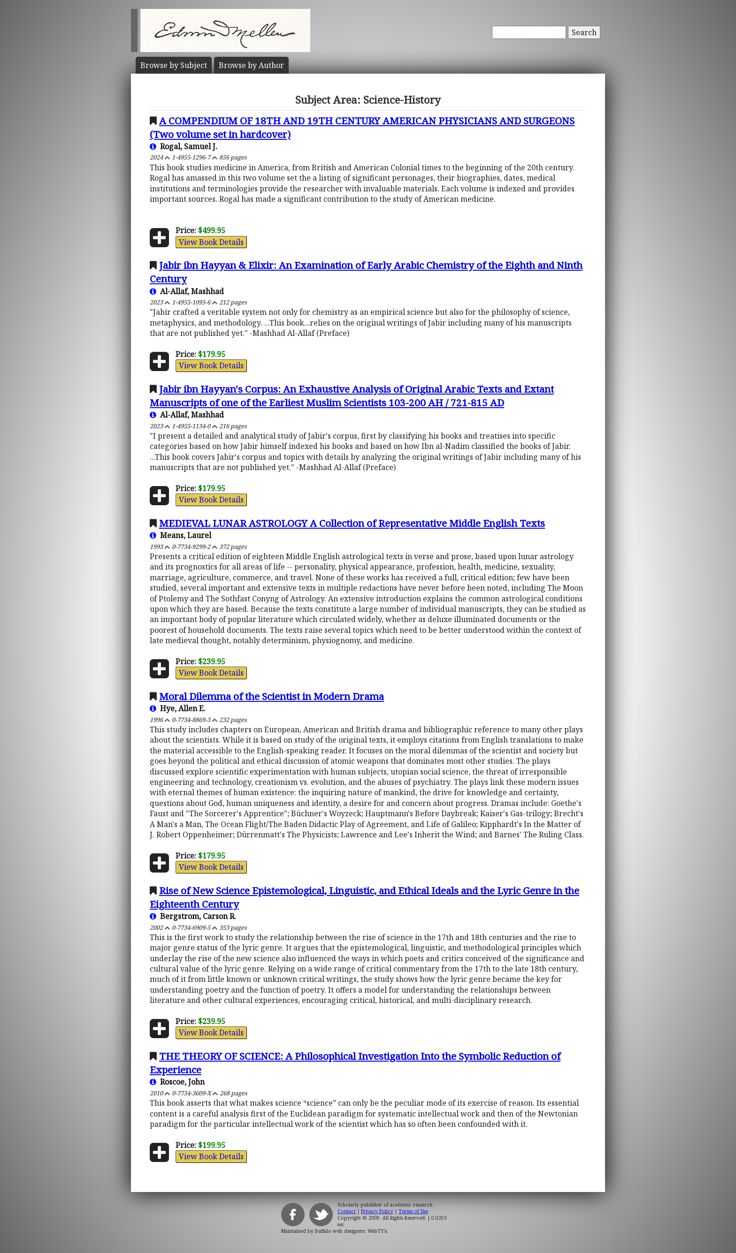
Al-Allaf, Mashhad (187, 291)
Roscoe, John (177, 1082)
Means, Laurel (180, 535)
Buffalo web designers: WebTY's (351, 1231)
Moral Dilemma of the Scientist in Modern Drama (271, 696)
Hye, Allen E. (178, 708)
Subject (173, 65)
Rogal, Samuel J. (183, 146)
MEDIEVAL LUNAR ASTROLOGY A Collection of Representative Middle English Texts (352, 523)
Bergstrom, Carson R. (193, 916)
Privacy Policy (377, 1211)
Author (251, 65)
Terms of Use (413, 1211)
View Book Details (211, 242)
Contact (346, 1211)
